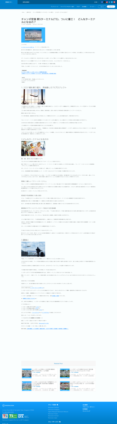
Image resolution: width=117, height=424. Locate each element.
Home (23, 11)
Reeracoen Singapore (53, 408)
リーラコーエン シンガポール (36, 287)
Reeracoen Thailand (53, 406)
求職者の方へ (8, 2)
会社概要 (85, 404)
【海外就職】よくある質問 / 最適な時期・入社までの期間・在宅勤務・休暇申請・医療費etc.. (48, 327)
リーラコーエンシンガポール (27, 46)
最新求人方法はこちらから (29, 297)
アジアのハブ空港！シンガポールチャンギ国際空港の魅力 (34, 71)
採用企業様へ (26, 2)
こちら (37, 306)
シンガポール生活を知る (26, 23)
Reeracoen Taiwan (53, 413)
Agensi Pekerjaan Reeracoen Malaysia (58, 410)
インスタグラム (45, 311)
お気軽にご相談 (55, 295)
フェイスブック (35, 311)
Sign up (111, 6)
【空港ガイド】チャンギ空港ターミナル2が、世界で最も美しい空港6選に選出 (38, 72)
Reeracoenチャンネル (44, 322)
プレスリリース (54, 6)
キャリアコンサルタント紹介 (67, 6)
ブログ (78, 6)
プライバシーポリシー (89, 406)
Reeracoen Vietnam (53, 415)
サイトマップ (86, 410)
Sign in (102, 6)
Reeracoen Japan (52, 417)
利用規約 (85, 408)
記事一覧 (29, 11)
